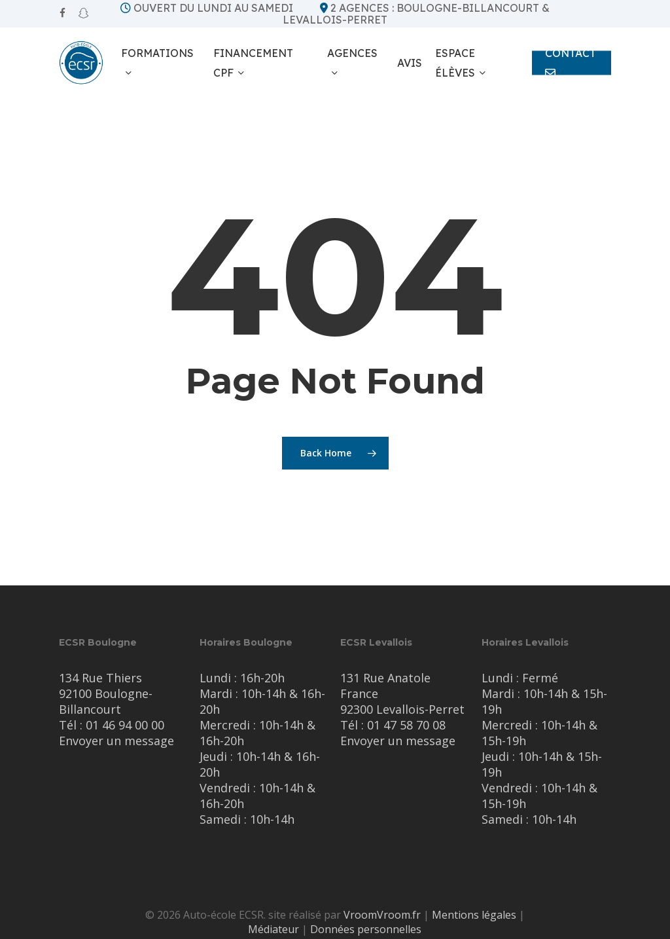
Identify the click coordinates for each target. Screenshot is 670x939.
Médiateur (273, 929)
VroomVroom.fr (382, 915)
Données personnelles (365, 929)
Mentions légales (474, 915)
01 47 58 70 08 (406, 725)
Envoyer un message (116, 740)
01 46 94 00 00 (125, 725)
